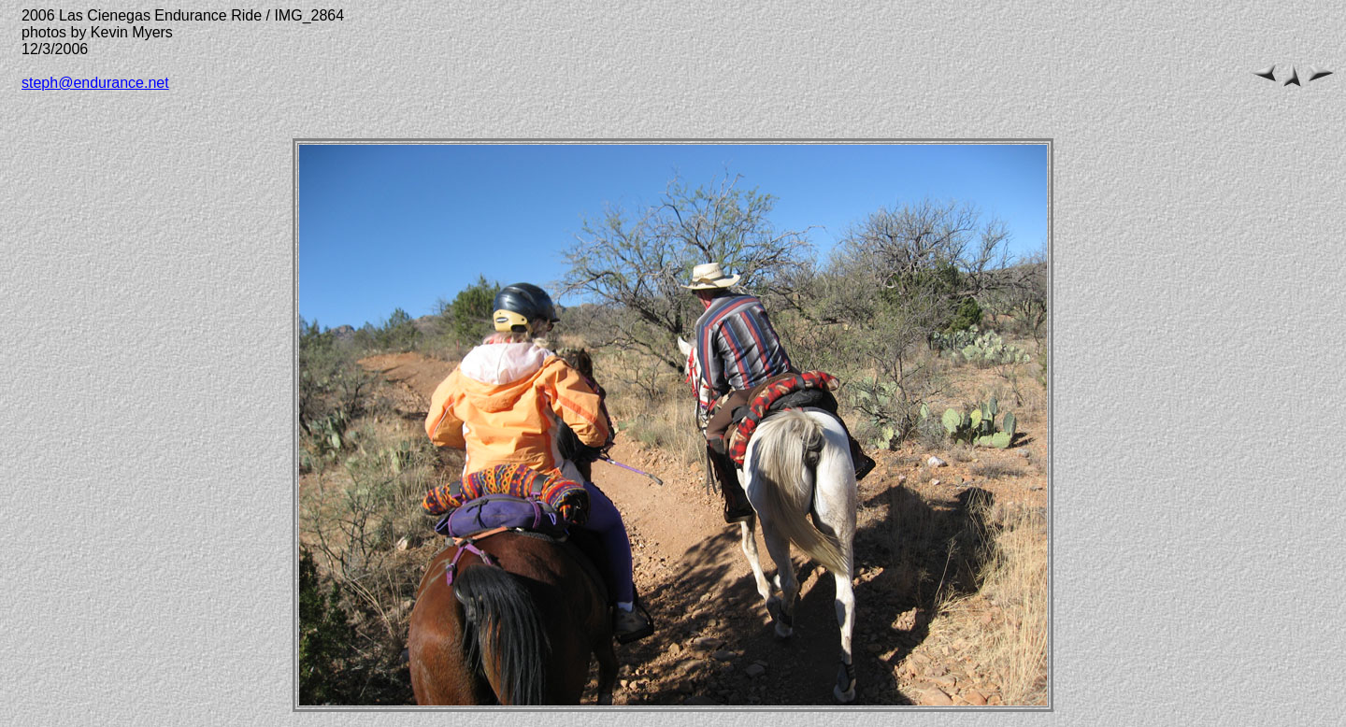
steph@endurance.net (95, 83)
